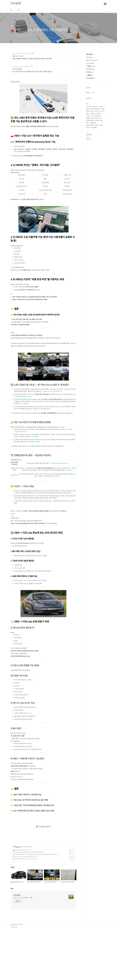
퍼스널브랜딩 (93, 181)
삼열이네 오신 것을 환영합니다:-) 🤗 (23, 922)
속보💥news (89, 111)
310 (92, 169)
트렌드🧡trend (90, 122)
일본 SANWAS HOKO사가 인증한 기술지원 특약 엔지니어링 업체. (32, 58)
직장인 (100, 160)
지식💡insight (90, 116)
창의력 (87, 164)
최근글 (88, 146)
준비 (103, 164)
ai (89, 167)
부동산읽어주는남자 (95, 162)
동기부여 (97, 174)
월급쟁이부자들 (90, 171)
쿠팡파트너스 (97, 169)
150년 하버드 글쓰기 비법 (92, 178)
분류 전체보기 (89, 108)
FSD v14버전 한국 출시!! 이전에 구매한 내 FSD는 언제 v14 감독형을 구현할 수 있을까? (34, 879)
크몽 (101, 174)
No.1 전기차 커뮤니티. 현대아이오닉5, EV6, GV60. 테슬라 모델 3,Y (32, 71)
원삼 (100, 171)
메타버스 (93, 167)
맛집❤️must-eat (90, 119)
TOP (105, 950)
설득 (87, 167)
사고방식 (88, 169)
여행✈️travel (89, 125)
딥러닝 (87, 181)
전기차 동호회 (17, 69)
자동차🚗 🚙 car (17, 872)
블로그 (87, 176)
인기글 (93, 146)
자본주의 (99, 167)
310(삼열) (16, 3)
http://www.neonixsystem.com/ (21, 53)
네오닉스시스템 (17, 56)
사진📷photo (89, 128)
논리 (100, 164)
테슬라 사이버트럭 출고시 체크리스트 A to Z (23, 884)
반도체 (101, 178)
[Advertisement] (43, 91)
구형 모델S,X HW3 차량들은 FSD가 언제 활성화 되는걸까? (27, 877)
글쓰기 (92, 164)
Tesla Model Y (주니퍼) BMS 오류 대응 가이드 (24, 881)
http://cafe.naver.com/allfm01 (21, 66)
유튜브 (87, 162)
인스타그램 (88, 160)
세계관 (102, 162)
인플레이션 (93, 176)
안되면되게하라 (90, 174)
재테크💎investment (92, 114)
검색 (101, 3)
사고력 (96, 164)
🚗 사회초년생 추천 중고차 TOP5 (21, 875)
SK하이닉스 (95, 160)
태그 (18, 10)
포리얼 (96, 171)
